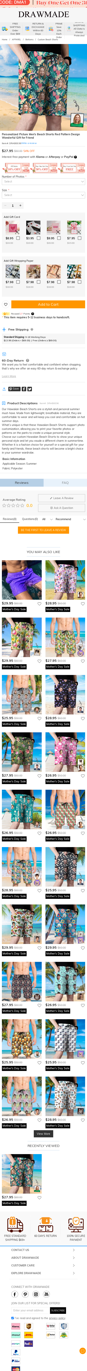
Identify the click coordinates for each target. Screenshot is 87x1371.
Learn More (9, 376)
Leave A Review (62, 498)
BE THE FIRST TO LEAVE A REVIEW (43, 530)
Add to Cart (48, 304)
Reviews (21, 482)
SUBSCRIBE (58, 1310)
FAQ (65, 482)
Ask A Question (61, 508)
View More (43, 1133)
